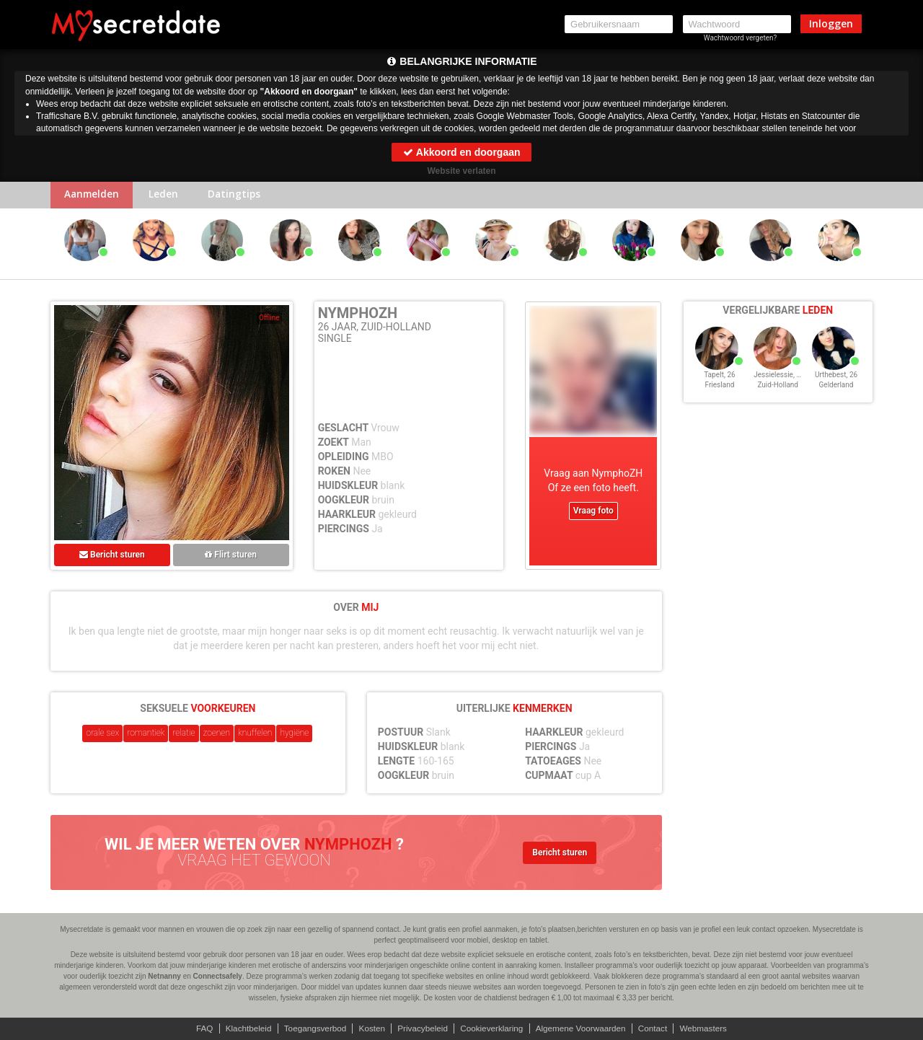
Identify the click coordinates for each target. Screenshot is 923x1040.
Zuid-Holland (777, 391)
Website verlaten (461, 171)
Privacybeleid (421, 1028)
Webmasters (709, 1028)
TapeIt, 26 (719, 381)
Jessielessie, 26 (779, 381)
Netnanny (164, 976)
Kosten (369, 1028)
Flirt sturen (231, 556)
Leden (167, 196)
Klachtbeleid (243, 1028)
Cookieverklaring (492, 1028)
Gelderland (836, 391)
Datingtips (241, 196)
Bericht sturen (112, 556)
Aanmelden (93, 196)
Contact (657, 1028)
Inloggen (831, 23)
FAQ (198, 1028)
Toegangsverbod (312, 1028)
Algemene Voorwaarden (583, 1028)
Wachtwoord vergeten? (740, 38)
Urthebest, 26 (836, 381)
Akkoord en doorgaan (461, 152)
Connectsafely (217, 976)
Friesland (720, 391)
